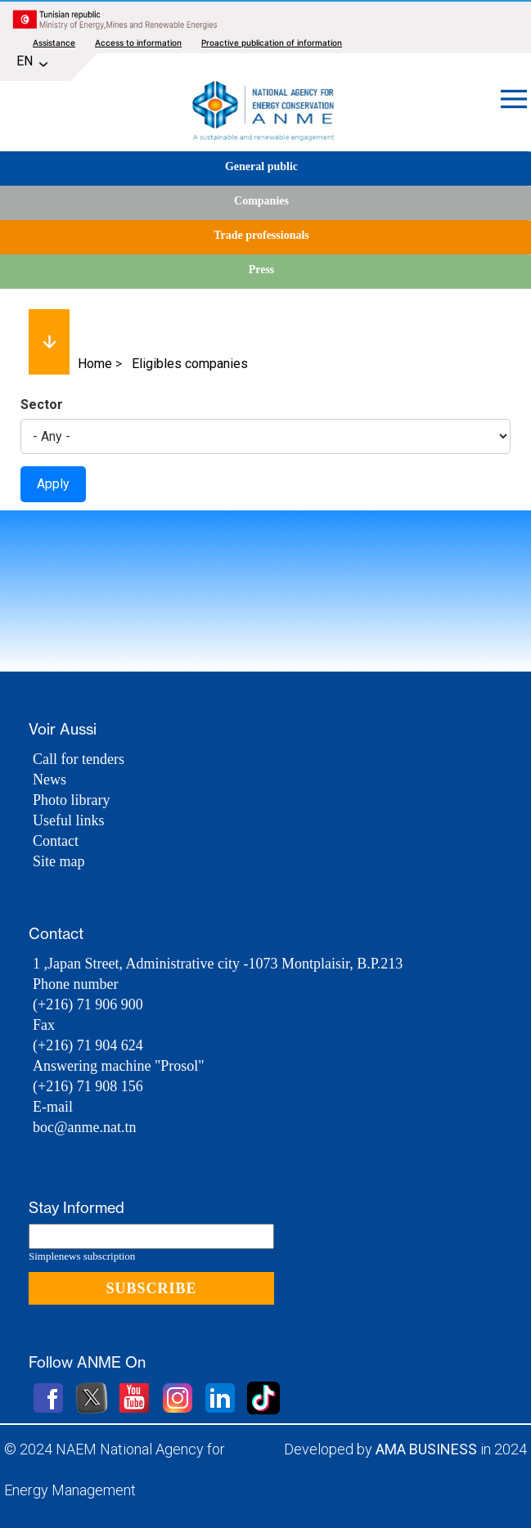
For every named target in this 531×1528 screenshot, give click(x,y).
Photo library (71, 800)
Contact (56, 841)
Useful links (69, 820)
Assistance (54, 42)
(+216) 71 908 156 (88, 1086)
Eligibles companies (190, 363)
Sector (41, 404)
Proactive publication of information (271, 42)
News (49, 779)
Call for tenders (78, 759)
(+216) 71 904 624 (88, 1045)
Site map (59, 861)
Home (95, 363)
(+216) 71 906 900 (88, 1004)
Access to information (138, 42)
